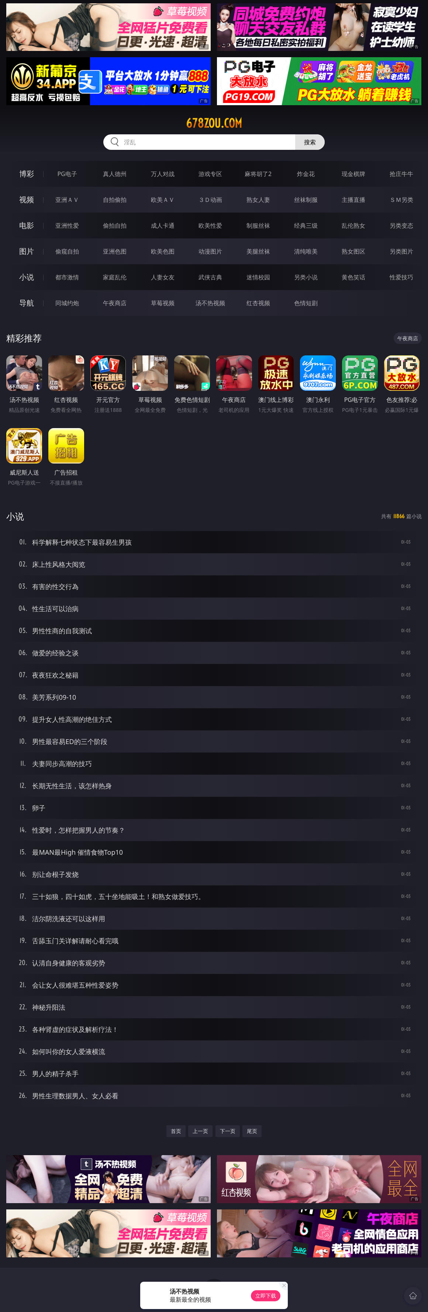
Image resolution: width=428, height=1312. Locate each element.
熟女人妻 (258, 200)
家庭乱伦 (115, 277)
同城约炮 (67, 303)
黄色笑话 (353, 277)
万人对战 (163, 174)
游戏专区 (210, 174)
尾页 (252, 1130)
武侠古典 (210, 277)
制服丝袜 (258, 225)
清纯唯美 (306, 251)
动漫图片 (210, 251)
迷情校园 (258, 277)
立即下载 (265, 1295)
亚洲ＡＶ (67, 200)
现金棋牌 (353, 174)
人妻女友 (163, 277)
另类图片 (401, 251)
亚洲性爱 (67, 225)
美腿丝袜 (258, 251)
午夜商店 (115, 303)
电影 (26, 225)
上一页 (200, 1130)
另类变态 (401, 225)
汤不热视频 (210, 303)
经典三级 (306, 225)
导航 (26, 303)
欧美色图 (163, 251)
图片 (26, 251)
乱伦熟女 (353, 225)
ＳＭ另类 (401, 200)
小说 (26, 277)
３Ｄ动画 (210, 200)
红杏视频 (258, 303)
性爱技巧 (401, 277)
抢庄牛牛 (401, 174)
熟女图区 (353, 251)
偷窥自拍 (67, 251)
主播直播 (353, 200)
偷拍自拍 (115, 225)
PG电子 (67, 174)
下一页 (227, 1130)
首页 (176, 1130)
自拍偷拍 (115, 200)
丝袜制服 (306, 200)
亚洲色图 (115, 251)
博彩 (26, 174)
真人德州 (115, 174)
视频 (26, 199)
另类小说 (306, 277)
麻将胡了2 (258, 174)
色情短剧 (306, 303)
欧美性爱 (210, 225)
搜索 (310, 142)
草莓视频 (163, 303)
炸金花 (306, 174)
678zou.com (214, 123)
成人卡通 (163, 225)
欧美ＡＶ (163, 200)
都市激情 (67, 277)
